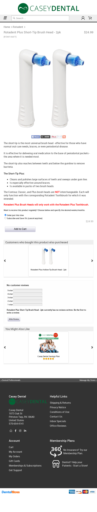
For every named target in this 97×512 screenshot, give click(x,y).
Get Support (15, 470)
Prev (5, 260)
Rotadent (18, 27)
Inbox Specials (58, 421)
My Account (15, 451)
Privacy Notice (58, 407)
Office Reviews (58, 425)
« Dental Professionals (10, 380)
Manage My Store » (88, 380)
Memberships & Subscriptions (25, 465)
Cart (11, 447)
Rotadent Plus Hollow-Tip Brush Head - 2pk (48, 269)
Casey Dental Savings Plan (48, 356)
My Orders (14, 456)
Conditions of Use (59, 412)
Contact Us (56, 416)
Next (92, 260)
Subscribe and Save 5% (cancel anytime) (23, 218)
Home (7, 27)
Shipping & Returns (60, 402)
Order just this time (14, 215)
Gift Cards (14, 461)
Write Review (14, 319)
